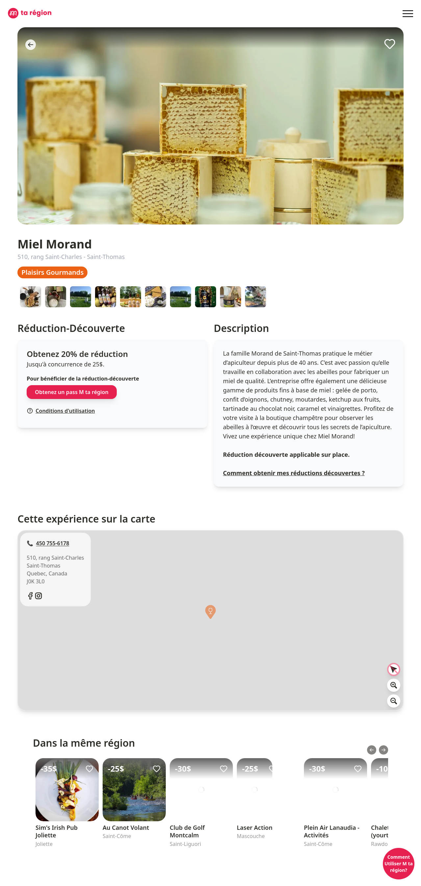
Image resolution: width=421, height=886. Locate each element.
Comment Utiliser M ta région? (398, 863)
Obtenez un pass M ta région (71, 392)
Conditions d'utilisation (61, 410)
